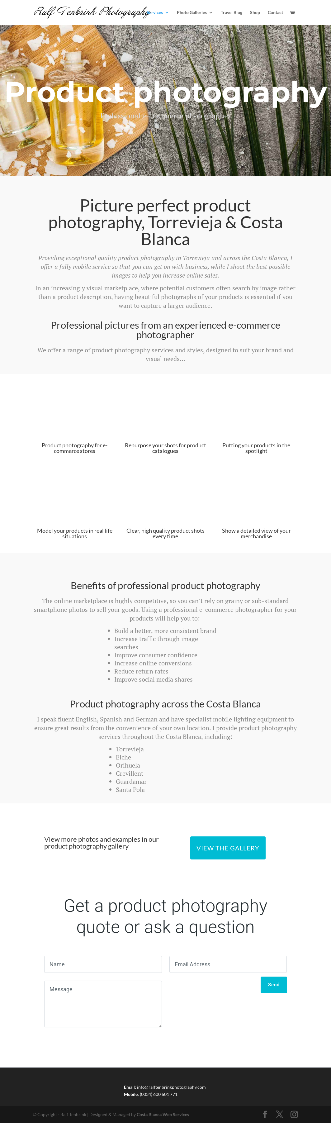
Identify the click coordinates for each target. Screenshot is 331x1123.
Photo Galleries (192, 12)
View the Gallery (227, 848)
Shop (255, 12)
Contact (275, 12)
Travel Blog (231, 12)
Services (155, 12)
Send (274, 984)
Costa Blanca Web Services (163, 1114)
